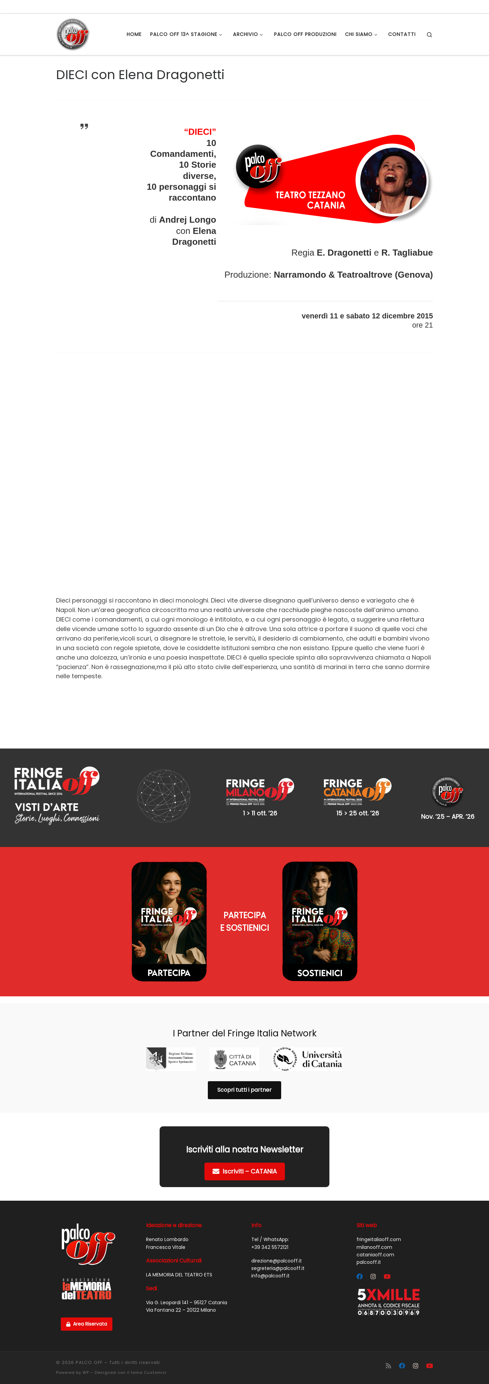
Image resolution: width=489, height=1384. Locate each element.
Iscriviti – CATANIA (245, 1171)
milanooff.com (374, 1247)
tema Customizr (149, 1372)
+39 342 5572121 (269, 1247)
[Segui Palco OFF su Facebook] (360, 1276)
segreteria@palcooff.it (278, 1268)
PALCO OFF (89, 1362)
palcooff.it (369, 1262)
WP (86, 1372)
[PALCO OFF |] (73, 33)
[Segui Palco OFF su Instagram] (373, 1276)
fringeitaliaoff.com (379, 1239)
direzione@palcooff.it (276, 1260)
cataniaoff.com (375, 1254)
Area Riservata (86, 1324)
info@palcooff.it (270, 1275)
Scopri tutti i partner (244, 1090)
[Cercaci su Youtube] (387, 1276)
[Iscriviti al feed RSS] (388, 1366)
